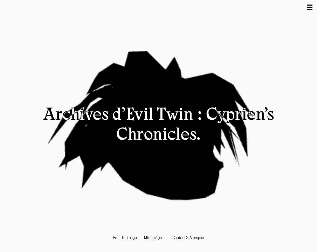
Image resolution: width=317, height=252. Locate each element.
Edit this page (125, 238)
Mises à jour (154, 238)
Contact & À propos (188, 238)
